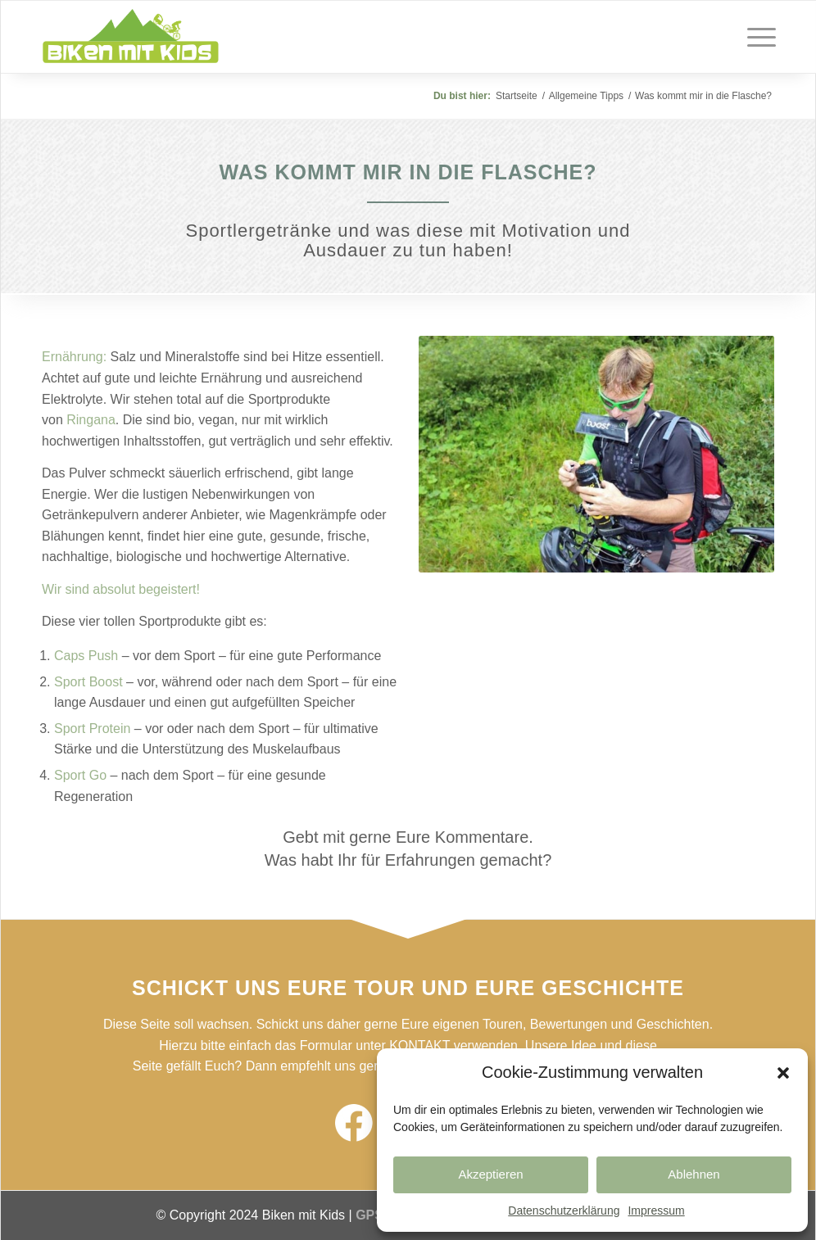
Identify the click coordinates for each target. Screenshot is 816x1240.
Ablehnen (693, 1174)
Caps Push (86, 656)
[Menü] (756, 37)
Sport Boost (88, 682)
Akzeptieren (490, 1174)
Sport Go (80, 775)
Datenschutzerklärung (563, 1210)
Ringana (91, 420)
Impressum (656, 1210)
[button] (783, 1073)
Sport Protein (92, 728)
